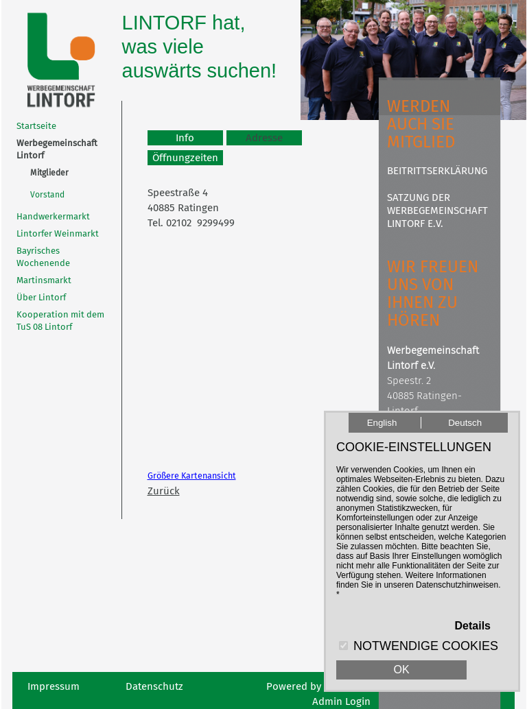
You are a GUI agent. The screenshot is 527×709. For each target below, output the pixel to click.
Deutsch (465, 423)
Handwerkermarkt (53, 216)
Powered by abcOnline (318, 686)
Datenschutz (154, 686)
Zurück (164, 491)
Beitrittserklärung (437, 171)
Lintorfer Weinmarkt (57, 233)
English (382, 423)
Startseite (36, 126)
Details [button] (473, 626)
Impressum (53, 686)
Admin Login (341, 701)
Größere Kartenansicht (192, 475)
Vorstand (47, 195)
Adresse (264, 138)
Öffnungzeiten (185, 158)
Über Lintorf (41, 297)
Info (185, 138)
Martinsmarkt (43, 280)
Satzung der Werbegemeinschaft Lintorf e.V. (437, 210)
